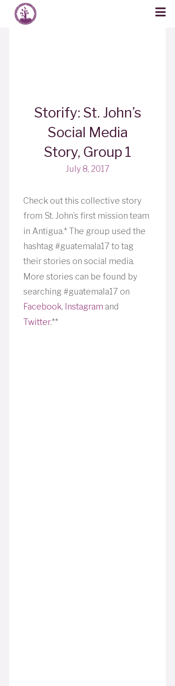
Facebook (42, 306)
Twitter (36, 322)
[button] (160, 13)
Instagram (84, 306)
